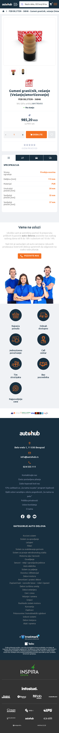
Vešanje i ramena (29, 596)
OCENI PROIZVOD (29, 148)
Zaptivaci (29, 610)
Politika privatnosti (29, 500)
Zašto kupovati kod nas (29, 484)
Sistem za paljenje (29, 569)
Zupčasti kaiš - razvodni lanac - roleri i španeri (29, 583)
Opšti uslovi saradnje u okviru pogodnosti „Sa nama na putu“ (29, 494)
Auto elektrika (29, 566)
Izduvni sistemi (29, 617)
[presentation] (9, 158)
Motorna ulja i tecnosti (29, 556)
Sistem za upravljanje (29, 539)
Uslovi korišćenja (29, 505)
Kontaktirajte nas (29, 475)
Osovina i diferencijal (29, 573)
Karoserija (29, 607)
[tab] (9, 158)
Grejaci (30, 600)
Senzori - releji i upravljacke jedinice (29, 563)
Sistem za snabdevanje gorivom (29, 549)
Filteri (29, 546)
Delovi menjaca (29, 620)
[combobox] (34, 4)
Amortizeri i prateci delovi (29, 580)
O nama (29, 509)
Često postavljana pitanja (29, 479)
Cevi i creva (29, 593)
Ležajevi (29, 542)
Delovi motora (29, 576)
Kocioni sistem (29, 536)
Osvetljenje (29, 559)
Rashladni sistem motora (29, 603)
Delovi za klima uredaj (29, 586)
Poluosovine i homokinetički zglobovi (29, 613)
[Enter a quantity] (14, 134)
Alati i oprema (29, 623)
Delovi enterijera (29, 590)
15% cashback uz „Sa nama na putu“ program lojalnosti (29, 488)
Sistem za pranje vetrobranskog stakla (29, 552)
